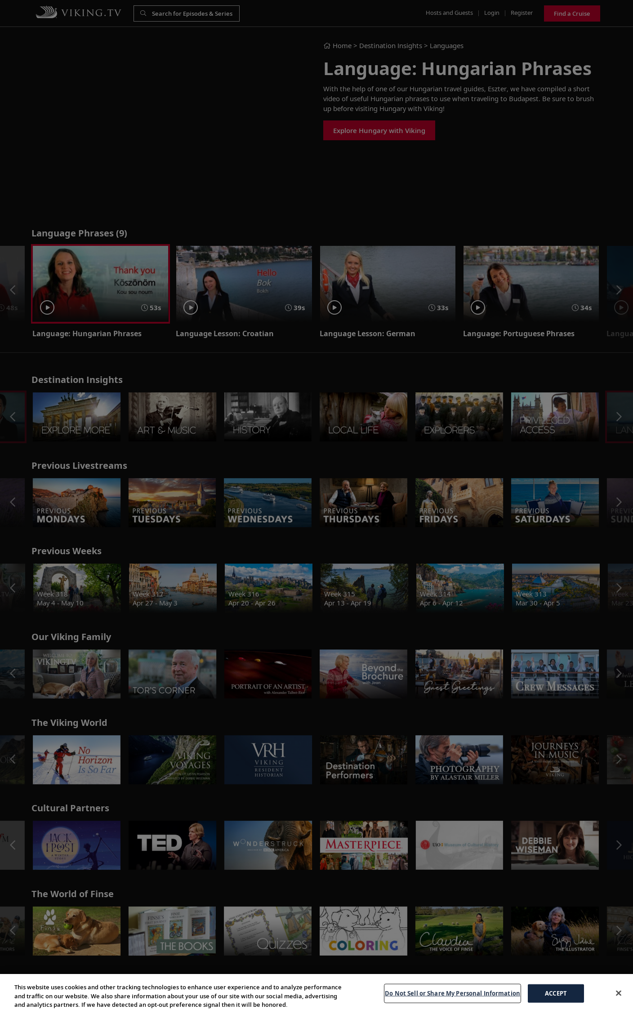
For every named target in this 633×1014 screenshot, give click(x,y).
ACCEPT (556, 993)
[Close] (619, 993)
